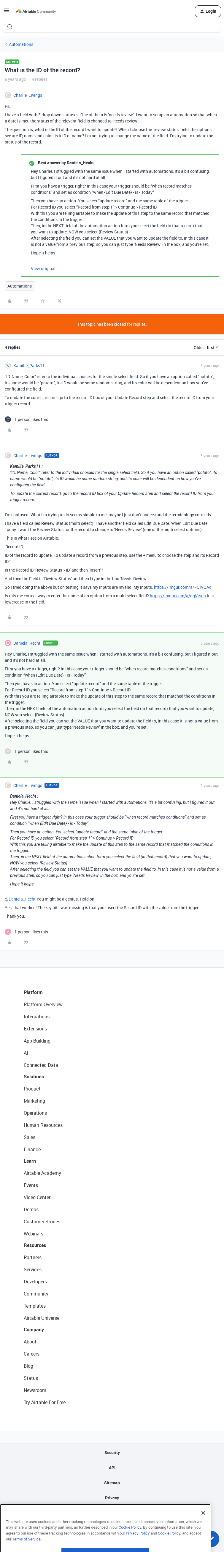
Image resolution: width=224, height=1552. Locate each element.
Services (33, 1269)
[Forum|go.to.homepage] (36, 11)
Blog (28, 1366)
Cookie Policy (130, 1542)
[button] (6, 12)
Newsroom (35, 1390)
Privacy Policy (138, 1548)
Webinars (33, 1233)
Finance (32, 1149)
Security (112, 1452)
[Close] (203, 1527)
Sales (29, 1137)
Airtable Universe (41, 1318)
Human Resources (43, 1125)
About (30, 1341)
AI (26, 1053)
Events (31, 1185)
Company (34, 1329)
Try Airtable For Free (45, 1402)
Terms (112, 1513)
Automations (21, 44)
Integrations (37, 1016)
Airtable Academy (42, 1173)
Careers (31, 1354)
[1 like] (26, 419)
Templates (35, 1306)
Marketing (34, 1101)
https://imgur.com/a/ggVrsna (178, 595)
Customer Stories (42, 1221)
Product (32, 1088)
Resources (35, 1245)
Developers (35, 1281)
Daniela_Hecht (26, 643)
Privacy (112, 1498)
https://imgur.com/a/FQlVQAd (183, 587)
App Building (37, 1041)
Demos (31, 1209)
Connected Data (41, 1065)
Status (31, 1378)
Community (36, 1293)
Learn (30, 1161)
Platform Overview (43, 1004)
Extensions (35, 1028)
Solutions (34, 1076)
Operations (35, 1113)
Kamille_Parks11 (29, 365)
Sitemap (112, 1482)
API (112, 1467)
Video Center (37, 1197)
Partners (33, 1257)
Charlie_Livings (27, 95)
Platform (33, 992)
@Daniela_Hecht (20, 899)
